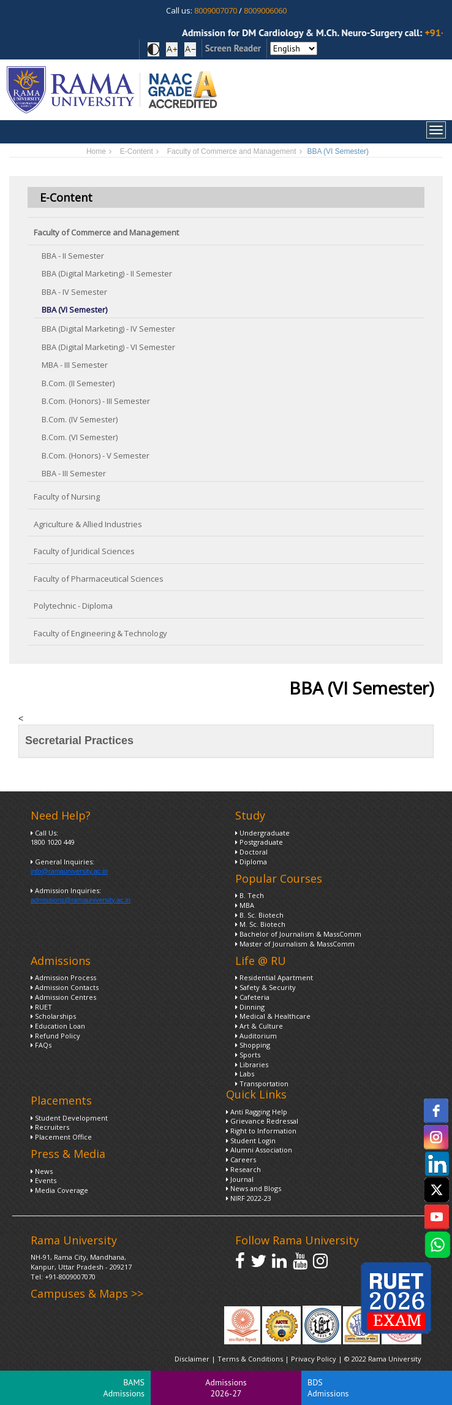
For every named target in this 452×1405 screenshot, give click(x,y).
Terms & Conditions (250, 1358)
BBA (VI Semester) (74, 309)
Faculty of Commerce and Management (231, 151)
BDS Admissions (327, 1388)
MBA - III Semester (75, 364)
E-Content (136, 151)
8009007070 (215, 10)
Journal (240, 1179)
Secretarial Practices (79, 740)
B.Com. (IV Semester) (80, 419)
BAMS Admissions (124, 1388)
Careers (241, 1159)
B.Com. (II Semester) (78, 383)
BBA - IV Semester (74, 291)
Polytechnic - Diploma (73, 605)
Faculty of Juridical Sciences (84, 551)
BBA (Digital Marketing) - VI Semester (108, 346)
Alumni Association (259, 1149)
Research (243, 1169)
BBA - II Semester (73, 255)
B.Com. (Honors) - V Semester (95, 455)
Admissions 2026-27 (225, 1388)
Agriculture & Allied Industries (88, 524)
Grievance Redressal (262, 1120)
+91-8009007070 (70, 1276)
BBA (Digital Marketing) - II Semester (107, 273)
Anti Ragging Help (256, 1111)
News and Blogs (253, 1188)
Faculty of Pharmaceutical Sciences (99, 578)
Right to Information (261, 1130)
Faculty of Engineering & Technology (100, 633)
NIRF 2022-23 (248, 1198)
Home (96, 151)
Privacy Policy (314, 1358)
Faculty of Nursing (67, 496)
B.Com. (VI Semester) (80, 437)
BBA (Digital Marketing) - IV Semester (108, 328)
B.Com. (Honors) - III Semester (96, 400)
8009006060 (265, 10)
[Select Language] (293, 48)
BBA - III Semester (74, 473)
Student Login (251, 1140)
